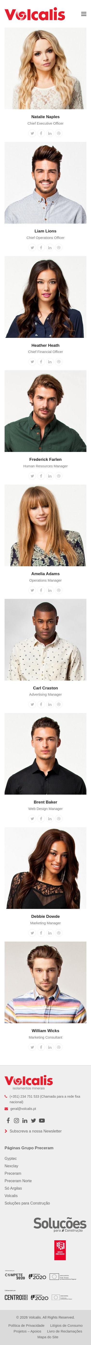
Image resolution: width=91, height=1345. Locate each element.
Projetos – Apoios (27, 1331)
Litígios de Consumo (66, 1325)
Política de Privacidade (26, 1325)
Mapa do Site (48, 1337)
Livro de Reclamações (64, 1331)
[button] (83, 14)
